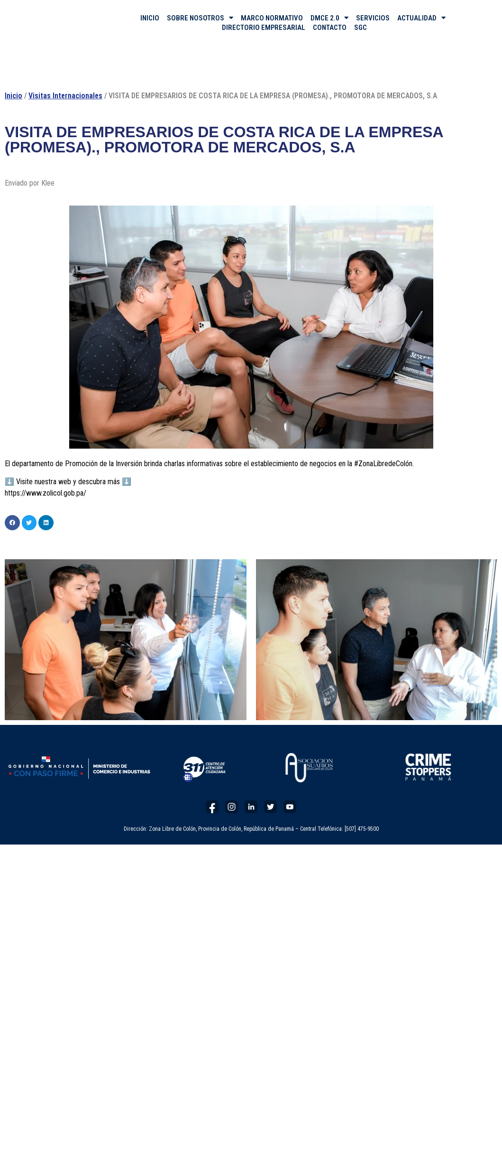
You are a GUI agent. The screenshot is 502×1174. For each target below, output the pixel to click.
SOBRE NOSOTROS (200, 18)
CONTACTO (330, 27)
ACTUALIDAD (421, 18)
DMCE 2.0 (329, 18)
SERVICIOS (373, 18)
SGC (360, 27)
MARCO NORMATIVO (272, 18)
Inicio (13, 95)
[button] (12, 522)
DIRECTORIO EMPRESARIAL (263, 27)
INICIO (149, 18)
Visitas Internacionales (65, 95)
